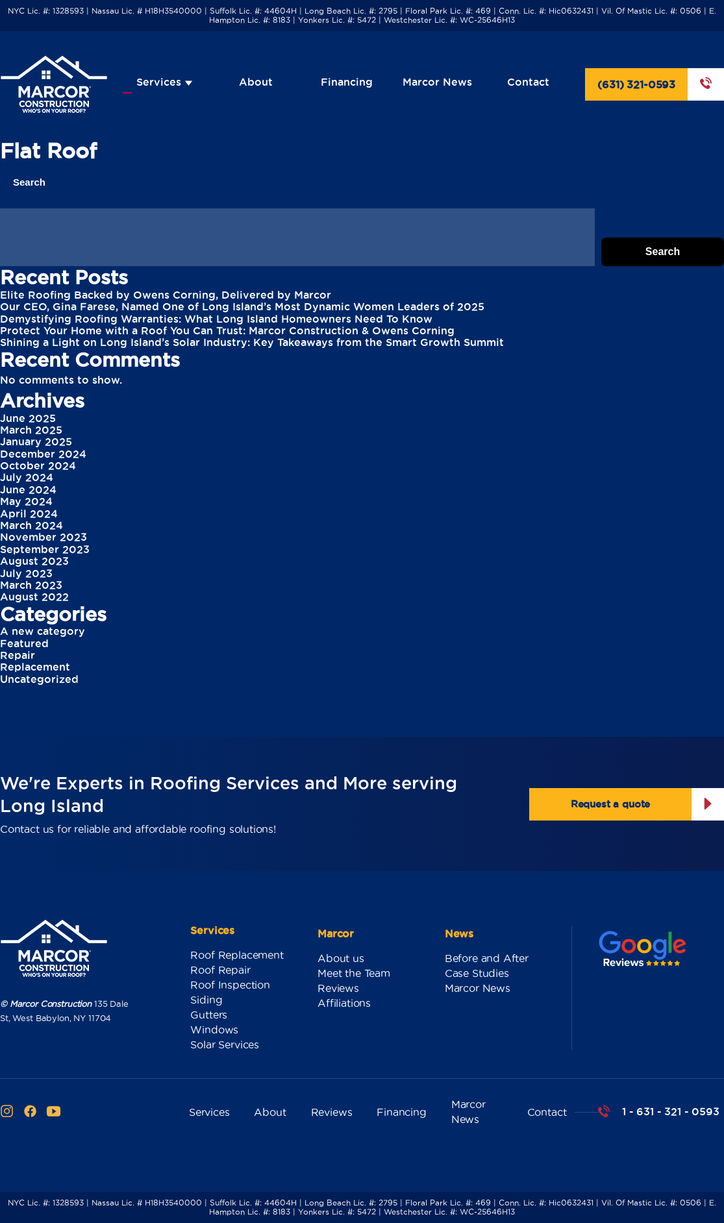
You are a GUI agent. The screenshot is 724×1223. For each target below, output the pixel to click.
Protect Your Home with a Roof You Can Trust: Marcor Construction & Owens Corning (227, 330)
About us (341, 958)
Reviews (338, 988)
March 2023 (31, 585)
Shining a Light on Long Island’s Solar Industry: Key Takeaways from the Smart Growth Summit (252, 342)
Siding (206, 1000)
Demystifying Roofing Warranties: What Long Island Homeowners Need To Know (216, 319)
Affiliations (344, 1003)
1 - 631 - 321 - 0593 (670, 1111)
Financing (347, 82)
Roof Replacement (236, 955)
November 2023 (43, 537)
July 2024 (26, 477)
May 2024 (26, 501)
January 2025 (36, 441)
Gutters (208, 1014)
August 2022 (34, 596)
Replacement (35, 667)
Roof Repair (220, 970)
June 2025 (28, 418)
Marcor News (437, 82)
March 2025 (31, 430)
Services (164, 82)
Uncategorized (39, 679)
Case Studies (477, 973)
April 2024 (29, 513)
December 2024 (43, 454)
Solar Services (224, 1044)
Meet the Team (354, 973)
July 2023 (26, 573)
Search (29, 182)
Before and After (487, 958)
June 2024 (28, 489)
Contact (528, 82)
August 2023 (34, 561)
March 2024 (31, 525)
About (256, 82)
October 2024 (38, 465)
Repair (17, 655)
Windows (214, 1029)
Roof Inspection (229, 985)
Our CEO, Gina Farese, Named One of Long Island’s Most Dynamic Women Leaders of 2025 (242, 306)
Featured (24, 643)
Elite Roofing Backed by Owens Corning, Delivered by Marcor (165, 295)
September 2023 (45, 549)
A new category (42, 631)
